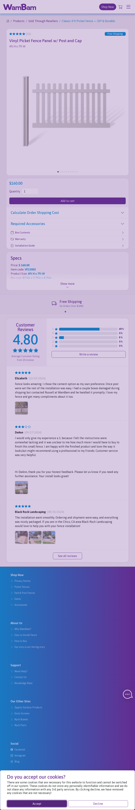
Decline (98, 803)
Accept (37, 803)
